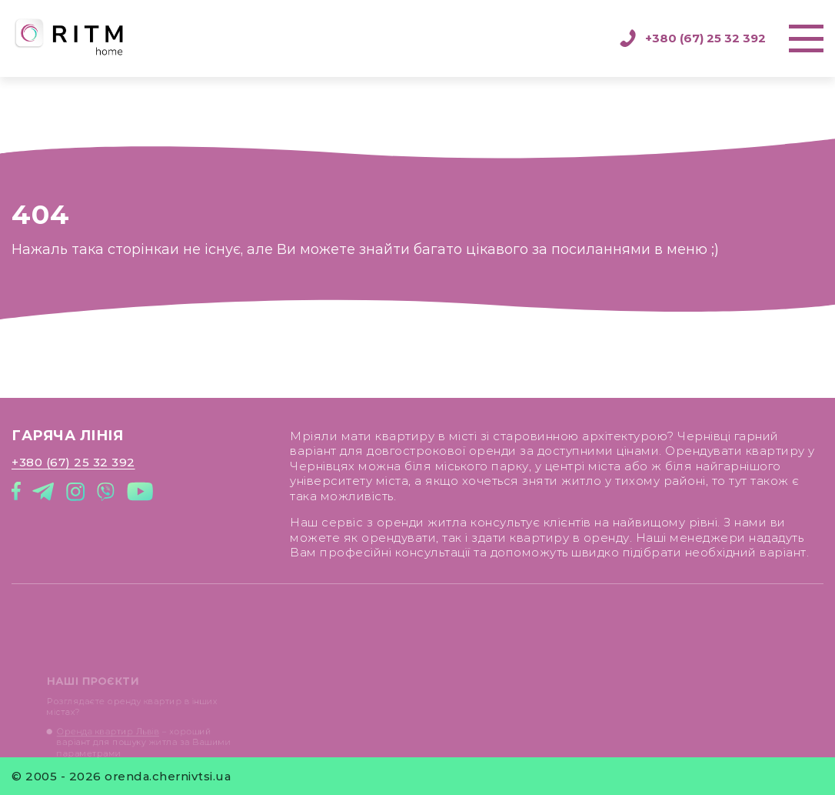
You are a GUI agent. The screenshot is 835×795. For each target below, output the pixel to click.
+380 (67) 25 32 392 (692, 38)
